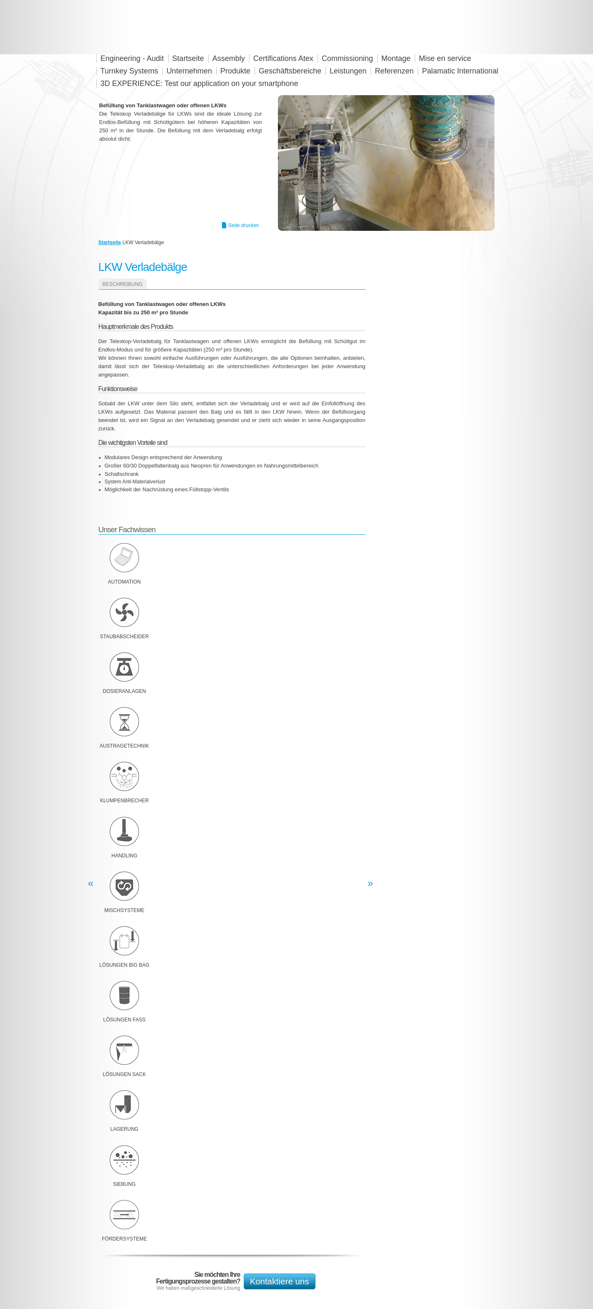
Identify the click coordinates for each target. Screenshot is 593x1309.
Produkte (235, 71)
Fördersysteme (124, 1239)
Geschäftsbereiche (290, 71)
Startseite (109, 242)
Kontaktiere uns (279, 1281)
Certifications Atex (283, 58)
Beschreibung (123, 284)
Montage (396, 58)
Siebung (124, 1184)
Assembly (228, 58)
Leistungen (348, 71)
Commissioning (347, 58)
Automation (124, 582)
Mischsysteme (124, 910)
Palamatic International (460, 71)
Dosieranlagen (124, 691)
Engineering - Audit (132, 58)
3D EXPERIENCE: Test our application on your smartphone (199, 83)
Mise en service (445, 58)
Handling (124, 856)
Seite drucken (243, 225)
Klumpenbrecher (124, 801)
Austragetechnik (124, 746)
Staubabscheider (124, 636)
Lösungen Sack (124, 1074)
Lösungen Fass (124, 1020)
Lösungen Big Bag (124, 965)
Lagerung (124, 1129)
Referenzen (394, 71)
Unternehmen (189, 71)
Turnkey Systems (129, 71)
